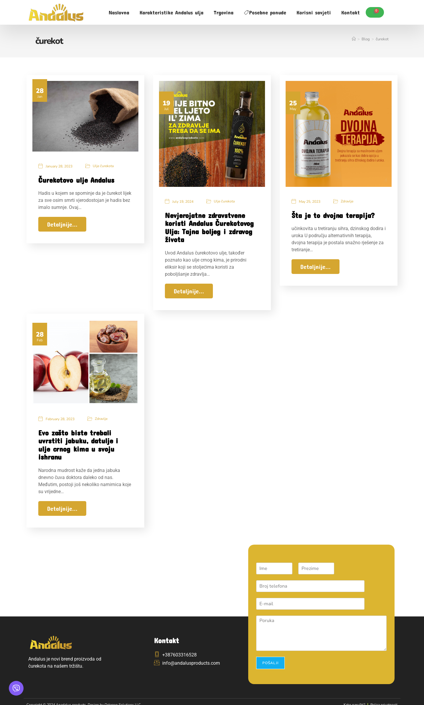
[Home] (354, 39)
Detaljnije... (62, 224)
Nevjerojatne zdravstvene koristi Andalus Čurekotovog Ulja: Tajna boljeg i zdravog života (209, 227)
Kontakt (350, 12)
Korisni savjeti (314, 12)
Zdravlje (347, 201)
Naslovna (119, 12)
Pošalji (270, 656)
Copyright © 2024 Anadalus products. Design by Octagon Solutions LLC (88, 698)
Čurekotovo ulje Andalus (76, 180)
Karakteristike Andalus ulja (171, 12)
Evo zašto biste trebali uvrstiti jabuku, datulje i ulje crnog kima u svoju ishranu (78, 441)
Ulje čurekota (103, 166)
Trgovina (223, 12)
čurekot (382, 39)
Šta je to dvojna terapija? (333, 215)
